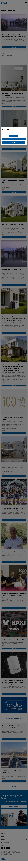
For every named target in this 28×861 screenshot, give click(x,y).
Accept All (14, 139)
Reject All (13, 142)
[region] (14, 136)
